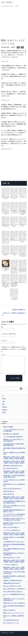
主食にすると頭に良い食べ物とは (12, 488)
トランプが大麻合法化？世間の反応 (12, 436)
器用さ (4, 412)
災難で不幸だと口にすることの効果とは (14, 603)
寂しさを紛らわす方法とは (10, 468)
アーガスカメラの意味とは (10, 564)
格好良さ (4, 409)
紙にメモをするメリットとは (11, 622)
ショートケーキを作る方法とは (11, 530)
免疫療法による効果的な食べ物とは (12, 580)
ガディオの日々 (7, 2)
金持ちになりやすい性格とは (11, 527)
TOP (7, 6)
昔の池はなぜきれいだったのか (11, 557)
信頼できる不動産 (8, 426)
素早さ (4, 398)
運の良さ (4, 407)
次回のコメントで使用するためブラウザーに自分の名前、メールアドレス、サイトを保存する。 (13, 349)
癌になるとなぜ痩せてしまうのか (12, 586)
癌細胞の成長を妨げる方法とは (11, 583)
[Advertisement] (14, 23)
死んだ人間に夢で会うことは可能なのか (14, 588)
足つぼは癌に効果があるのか (11, 620)
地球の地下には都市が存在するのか (12, 465)
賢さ (3, 404)
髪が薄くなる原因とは (19, 309)
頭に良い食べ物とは (8, 494)
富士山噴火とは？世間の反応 (11, 434)
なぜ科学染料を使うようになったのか (13, 541)
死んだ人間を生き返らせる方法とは (12, 591)
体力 (22, 47)
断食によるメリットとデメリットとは (13, 613)
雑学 (18, 47)
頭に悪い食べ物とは (8, 491)
